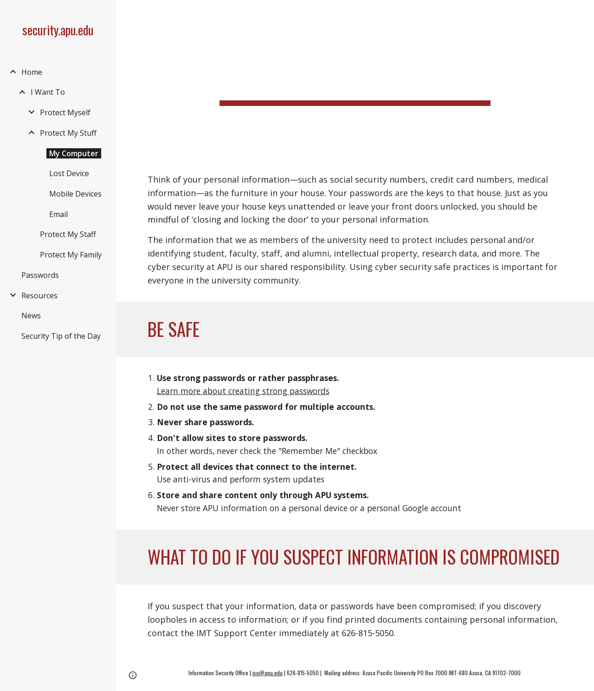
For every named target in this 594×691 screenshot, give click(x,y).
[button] (583, 13)
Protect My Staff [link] (68, 234)
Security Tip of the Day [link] (61, 336)
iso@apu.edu (267, 673)
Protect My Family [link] (71, 255)
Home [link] (31, 72)
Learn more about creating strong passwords (243, 390)
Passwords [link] (40, 275)
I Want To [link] (48, 92)
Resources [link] (39, 295)
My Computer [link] (73, 153)
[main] (355, 79)
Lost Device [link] (69, 173)
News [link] (31, 315)
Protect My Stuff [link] (68, 133)
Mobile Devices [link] (75, 194)
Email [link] (58, 214)
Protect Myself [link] (65, 112)
